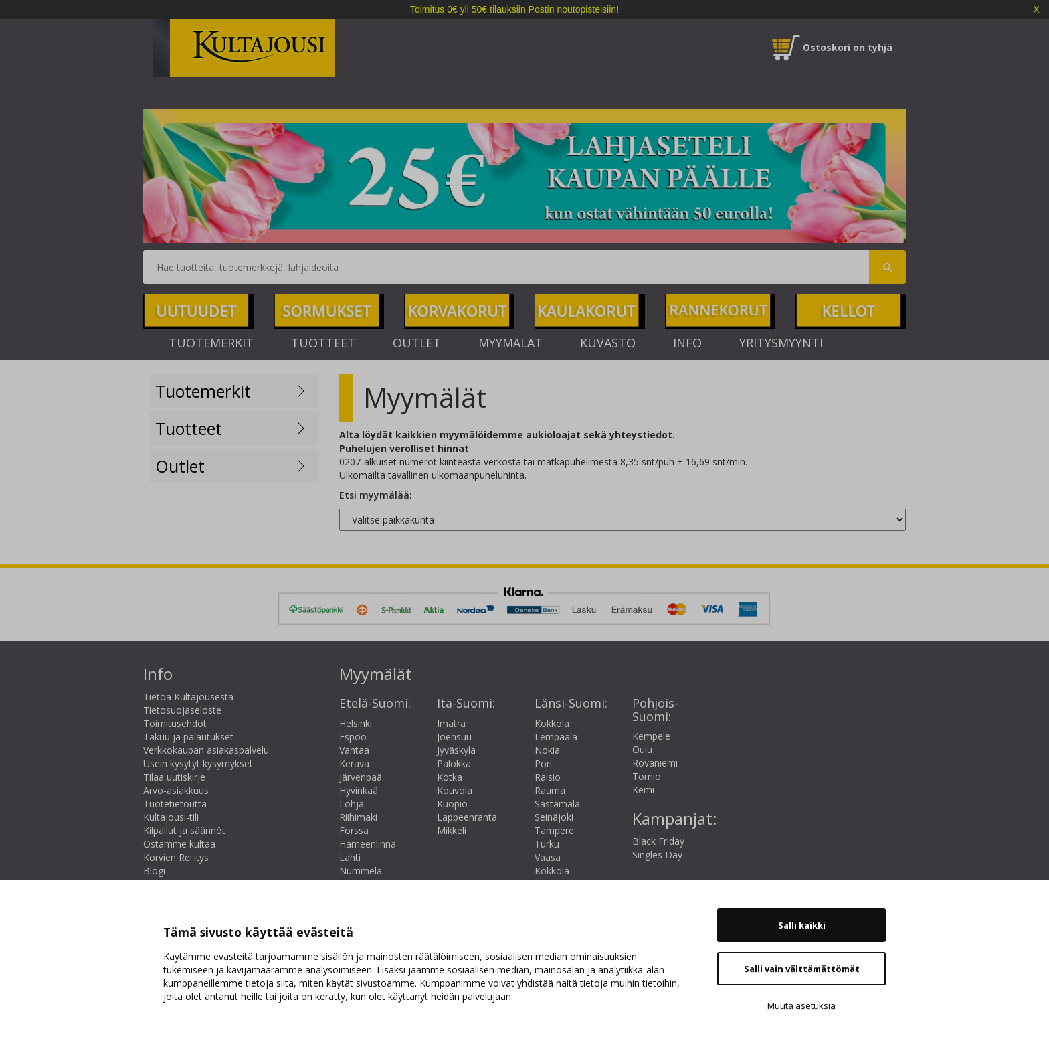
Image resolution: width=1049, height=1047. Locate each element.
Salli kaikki (802, 925)
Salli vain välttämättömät (802, 969)
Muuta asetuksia (801, 1005)
